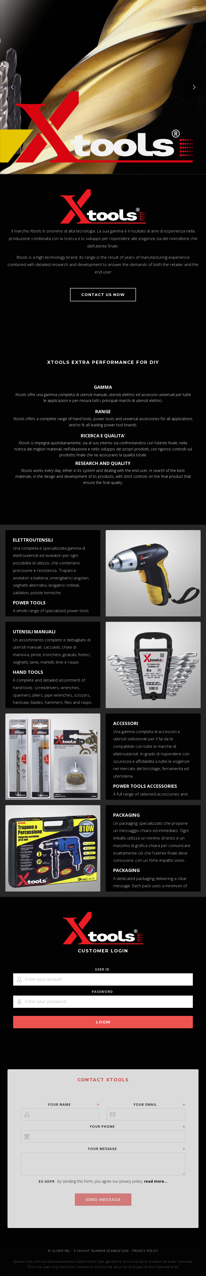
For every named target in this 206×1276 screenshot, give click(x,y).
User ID (102, 969)
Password (102, 992)
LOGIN (103, 1022)
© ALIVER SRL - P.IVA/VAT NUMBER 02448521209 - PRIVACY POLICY (103, 1251)
